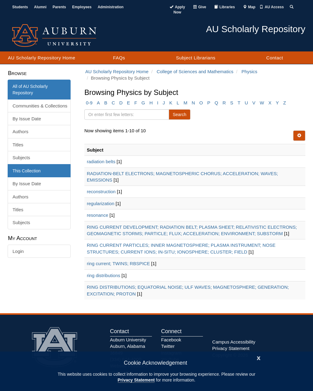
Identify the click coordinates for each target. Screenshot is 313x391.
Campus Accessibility (233, 341)
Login (18, 251)
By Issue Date (27, 118)
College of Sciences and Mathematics (194, 71)
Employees (81, 7)
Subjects (21, 157)
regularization (100, 203)
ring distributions (103, 275)
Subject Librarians (195, 57)
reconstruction (101, 191)
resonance (97, 215)
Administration (110, 7)
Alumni (40, 7)
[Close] (258, 357)
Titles (18, 144)
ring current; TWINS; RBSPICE (118, 263)
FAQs (119, 57)
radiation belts (101, 161)
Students (20, 7)
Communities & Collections (40, 105)
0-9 (89, 102)
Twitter (168, 346)
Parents (59, 7)
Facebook (171, 339)
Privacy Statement (136, 380)
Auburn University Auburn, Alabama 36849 (128, 346)
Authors (20, 131)
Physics (249, 71)
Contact (274, 57)
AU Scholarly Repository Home (41, 57)
